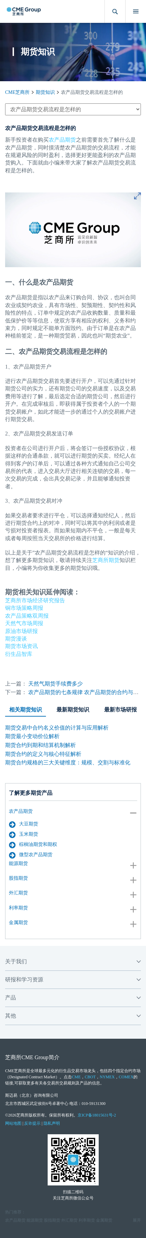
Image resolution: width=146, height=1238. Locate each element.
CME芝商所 (17, 92)
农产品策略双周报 (27, 616)
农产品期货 (21, 811)
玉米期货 (23, 834)
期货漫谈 (16, 639)
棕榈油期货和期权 (33, 844)
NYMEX (107, 1077)
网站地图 (13, 1123)
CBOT (90, 1077)
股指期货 (18, 878)
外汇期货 (18, 892)
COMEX (126, 1077)
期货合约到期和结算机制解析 (40, 745)
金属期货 (18, 922)
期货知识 (45, 92)
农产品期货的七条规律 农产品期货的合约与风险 (86, 692)
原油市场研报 (21, 631)
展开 (137, 1220)
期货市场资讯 (21, 646)
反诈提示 (32, 1123)
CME (76, 1077)
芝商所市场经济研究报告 (35, 600)
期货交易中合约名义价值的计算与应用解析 (57, 728)
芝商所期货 (105, 560)
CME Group (35, 1057)
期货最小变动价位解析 (32, 736)
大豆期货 (23, 824)
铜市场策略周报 (24, 608)
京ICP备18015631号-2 (97, 1115)
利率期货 (18, 907)
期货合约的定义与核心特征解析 (43, 754)
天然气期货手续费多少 (55, 684)
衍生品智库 (18, 654)
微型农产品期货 (30, 855)
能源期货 (18, 863)
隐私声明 (52, 1123)
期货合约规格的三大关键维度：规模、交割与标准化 (67, 762)
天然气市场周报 (24, 623)
